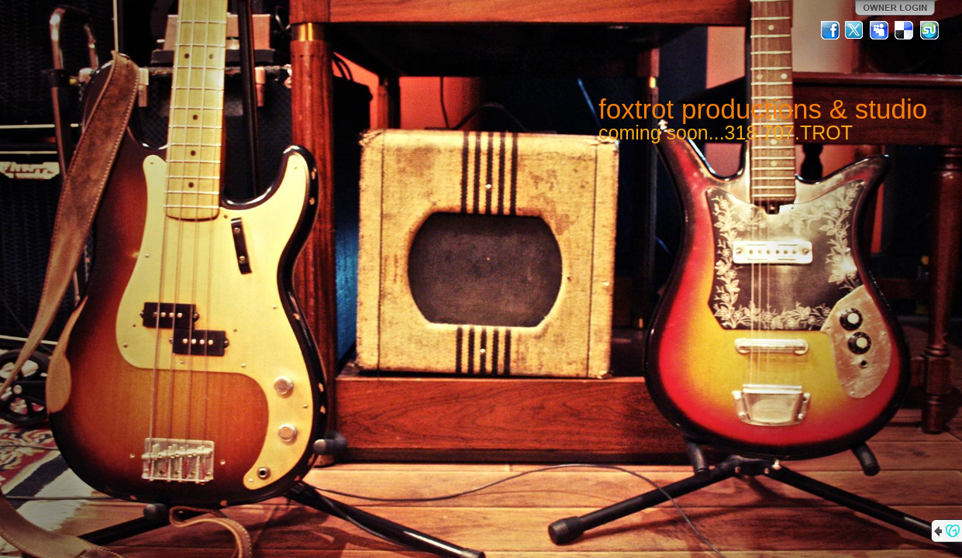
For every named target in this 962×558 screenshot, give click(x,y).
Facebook (830, 30)
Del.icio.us (904, 30)
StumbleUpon (929, 30)
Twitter (855, 30)
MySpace (880, 30)
